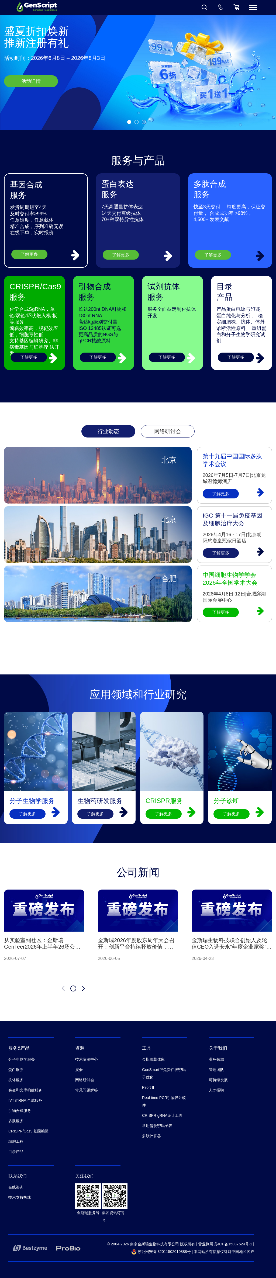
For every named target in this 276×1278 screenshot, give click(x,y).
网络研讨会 (84, 1080)
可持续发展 (218, 1080)
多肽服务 (15, 1121)
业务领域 (216, 1059)
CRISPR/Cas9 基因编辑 (28, 1131)
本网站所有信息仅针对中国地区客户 (224, 1251)
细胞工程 (15, 1141)
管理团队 (216, 1069)
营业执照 (205, 1244)
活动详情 (31, 81)
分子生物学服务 (21, 1059)
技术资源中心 (86, 1059)
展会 (79, 1069)
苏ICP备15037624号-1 (233, 1244)
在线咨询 (15, 1187)
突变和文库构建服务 (25, 1090)
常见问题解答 (86, 1090)
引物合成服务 (19, 1110)
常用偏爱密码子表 (157, 1126)
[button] (129, 122)
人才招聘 (216, 1090)
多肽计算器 (151, 1136)
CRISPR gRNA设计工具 (162, 1115)
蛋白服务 (15, 1069)
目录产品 (15, 1151)
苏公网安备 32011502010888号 (161, 1251)
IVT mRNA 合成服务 (25, 1100)
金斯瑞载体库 (153, 1059)
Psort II (148, 1087)
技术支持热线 (19, 1197)
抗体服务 (15, 1080)
